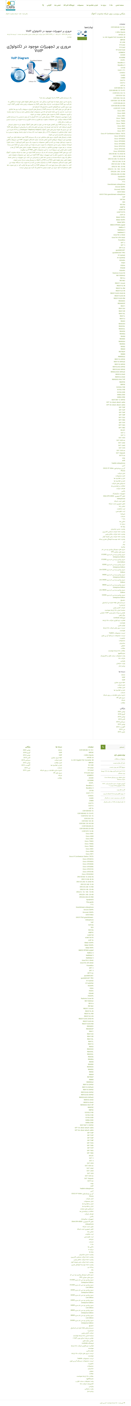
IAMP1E (122, 207)
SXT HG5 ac (120, 440)
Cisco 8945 (121, 129)
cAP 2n (122, 86)
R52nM (122, 268)
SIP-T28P (122, 415)
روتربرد (123, 547)
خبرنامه (122, 514)
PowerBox (121, 240)
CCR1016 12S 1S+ (118, 93)
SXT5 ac (122, 456)
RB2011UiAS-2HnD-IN (117, 293)
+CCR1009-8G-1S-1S (118, 27)
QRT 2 (123, 243)
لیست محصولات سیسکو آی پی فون (113, 636)
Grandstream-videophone (116, 184)
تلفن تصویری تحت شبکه (117, 504)
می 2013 (122, 729)
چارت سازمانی (120, 663)
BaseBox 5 (121, 65)
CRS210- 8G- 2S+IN (118, 167)
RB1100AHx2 (120, 276)
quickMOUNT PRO (118, 253)
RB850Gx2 (121, 357)
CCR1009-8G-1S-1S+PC (117, 91)
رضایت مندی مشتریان (118, 529)
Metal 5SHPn (120, 220)
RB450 (123, 336)
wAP (123, 461)
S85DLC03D (121, 395)
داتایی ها (122, 522)
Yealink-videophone (118, 463)
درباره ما (122, 524)
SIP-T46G (122, 428)
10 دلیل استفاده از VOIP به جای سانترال (114, 802)
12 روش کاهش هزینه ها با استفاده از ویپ (114, 793)
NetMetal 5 (121, 230)
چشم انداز (122, 666)
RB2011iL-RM (120, 288)
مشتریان (122, 643)
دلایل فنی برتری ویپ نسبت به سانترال (115, 798)
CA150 (123, 68)
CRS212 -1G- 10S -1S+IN (116, 169)
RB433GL (122, 326)
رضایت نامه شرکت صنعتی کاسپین (113, 532)
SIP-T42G (122, 425)
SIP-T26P (122, 413)
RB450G (122, 339)
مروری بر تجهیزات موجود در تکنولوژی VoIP (48, 31)
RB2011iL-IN (121, 286)
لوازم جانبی (121, 625)
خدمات (19, 34)
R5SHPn (122, 271)
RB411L (122, 316)
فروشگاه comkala (119, 618)
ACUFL (122, 60)
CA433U (122, 73)
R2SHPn (122, 260)
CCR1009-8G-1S (119, 88)
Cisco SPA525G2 (119, 151)
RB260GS (122, 301)
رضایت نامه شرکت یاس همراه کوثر (114, 537)
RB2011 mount (120, 283)
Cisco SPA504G (119, 141)
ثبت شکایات (121, 509)
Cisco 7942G (120, 118)
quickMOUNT (120, 250)
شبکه (123, 700)
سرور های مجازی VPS (118, 552)
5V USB (122, 42)
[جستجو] (43, 5)
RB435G (122, 331)
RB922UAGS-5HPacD (118, 372)
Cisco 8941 (121, 126)
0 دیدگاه (57, 34)
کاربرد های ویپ (121, 789)
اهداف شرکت (120, 489)
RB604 (123, 349)
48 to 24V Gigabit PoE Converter (114, 37)
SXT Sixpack (120, 453)
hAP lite (122, 200)
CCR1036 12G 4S (119, 98)
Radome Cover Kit (119, 273)
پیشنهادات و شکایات (119, 759)
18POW (122, 30)
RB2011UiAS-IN (120, 296)
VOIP (47, 34)
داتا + (123, 519)
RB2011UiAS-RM (119, 298)
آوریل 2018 (121, 714)
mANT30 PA (121, 212)
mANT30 (122, 210)
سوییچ (123, 600)
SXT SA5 (122, 448)
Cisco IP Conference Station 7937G (113, 134)
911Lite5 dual (120, 50)
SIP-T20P (122, 407)
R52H (123, 263)
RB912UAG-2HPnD (119, 367)
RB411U (122, 319)
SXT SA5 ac (121, 451)
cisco (123, 675)
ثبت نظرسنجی (120, 511)
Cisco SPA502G (119, 139)
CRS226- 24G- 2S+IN (118, 172)
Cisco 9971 (121, 131)
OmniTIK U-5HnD (119, 235)
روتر (124, 544)
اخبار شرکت (42, 34)
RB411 (123, 306)
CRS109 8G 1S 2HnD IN (117, 154)
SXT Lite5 (121, 446)
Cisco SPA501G (119, 136)
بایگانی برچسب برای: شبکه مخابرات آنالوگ (108, 14)
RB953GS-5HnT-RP (118, 380)
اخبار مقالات (35, 34)
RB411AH (122, 309)
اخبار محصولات (120, 476)
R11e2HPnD (121, 258)
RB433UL (122, 329)
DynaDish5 (121, 177)
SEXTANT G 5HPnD (118, 400)
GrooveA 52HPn (119, 189)
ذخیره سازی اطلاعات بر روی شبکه (114, 695)
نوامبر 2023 (121, 712)
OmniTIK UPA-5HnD (118, 238)
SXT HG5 (122, 438)
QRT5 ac (122, 248)
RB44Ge (122, 334)
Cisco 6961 (121, 116)
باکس (123, 491)
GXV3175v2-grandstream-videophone (112, 194)
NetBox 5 (122, 227)
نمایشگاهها (121, 653)
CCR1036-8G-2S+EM (118, 106)
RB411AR (122, 311)
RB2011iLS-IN (120, 291)
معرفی (123, 646)
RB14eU (122, 281)
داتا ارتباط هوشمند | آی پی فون (108, 1403)
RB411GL (122, 314)
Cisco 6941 (121, 111)
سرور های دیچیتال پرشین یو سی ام (113, 549)
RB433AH (122, 324)
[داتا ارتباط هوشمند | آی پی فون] (10, 5)
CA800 (123, 78)
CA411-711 (121, 70)
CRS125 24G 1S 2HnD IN (116, 159)
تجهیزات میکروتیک (119, 494)
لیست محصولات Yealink (117, 633)
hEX (123, 202)
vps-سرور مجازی (119, 682)
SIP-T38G (122, 420)
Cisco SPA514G (119, 149)
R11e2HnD (121, 255)
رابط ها (123, 527)
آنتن (123, 466)
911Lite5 (122, 47)
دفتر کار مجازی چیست (119, 763)
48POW (122, 40)
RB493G (122, 344)
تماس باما (122, 506)
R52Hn (123, 266)
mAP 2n (122, 215)
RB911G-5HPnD (120, 364)
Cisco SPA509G (119, 144)
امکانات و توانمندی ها (118, 486)
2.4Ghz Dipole (120, 32)
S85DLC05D (121, 397)
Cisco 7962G (120, 124)
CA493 (123, 75)
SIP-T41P (122, 423)
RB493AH (122, 342)
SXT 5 (123, 435)
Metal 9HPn (121, 222)
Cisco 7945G (120, 121)
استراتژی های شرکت (118, 483)
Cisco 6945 (121, 113)
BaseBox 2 (121, 63)
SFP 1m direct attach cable (115, 402)
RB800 (123, 354)
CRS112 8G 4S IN (119, 156)
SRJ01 (122, 430)
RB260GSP (121, 303)
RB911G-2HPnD (120, 359)
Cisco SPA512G (119, 146)
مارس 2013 (121, 732)
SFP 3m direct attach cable (115, 405)
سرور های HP (120, 698)
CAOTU (122, 83)
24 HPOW (122, 35)
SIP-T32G (122, 418)
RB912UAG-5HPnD (119, 369)
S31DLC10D (121, 390)
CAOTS (122, 80)
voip (123, 458)
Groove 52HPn (120, 187)
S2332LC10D (120, 387)
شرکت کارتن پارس (119, 608)
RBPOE (122, 385)
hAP (123, 197)
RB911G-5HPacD (119, 362)
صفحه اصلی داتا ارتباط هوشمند (115, 610)
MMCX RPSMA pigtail (117, 225)
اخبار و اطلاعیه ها (26, 34)
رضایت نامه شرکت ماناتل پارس (115, 534)
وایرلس (122, 661)
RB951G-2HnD (120, 374)
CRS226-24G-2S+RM (118, 174)
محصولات (122, 641)
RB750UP (122, 352)
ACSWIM (122, 58)
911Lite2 (122, 45)
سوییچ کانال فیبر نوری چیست (117, 767)
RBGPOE (122, 382)
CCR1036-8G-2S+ (119, 103)
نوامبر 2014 (121, 717)
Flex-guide (121, 179)
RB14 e (122, 278)
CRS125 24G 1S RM (118, 164)
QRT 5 (123, 245)
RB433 (123, 321)
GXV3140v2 (121, 192)
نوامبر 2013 (121, 724)
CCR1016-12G (120, 96)
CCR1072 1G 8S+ (119, 108)
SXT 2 (123, 433)
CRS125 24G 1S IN (118, 162)
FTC (123, 182)
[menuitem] (119, 5)
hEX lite (122, 205)
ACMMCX (122, 53)
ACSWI (122, 55)
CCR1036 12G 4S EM (118, 101)
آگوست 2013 (120, 727)
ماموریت (122, 638)
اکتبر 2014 (121, 719)
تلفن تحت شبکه (119, 501)
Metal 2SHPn (120, 217)
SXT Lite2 (121, 443)
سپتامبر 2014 (120, 722)
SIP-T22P (122, 410)
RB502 (123, 347)
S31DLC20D (121, 392)
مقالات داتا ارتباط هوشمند (116, 651)
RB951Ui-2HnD (120, 377)
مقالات (123, 648)
